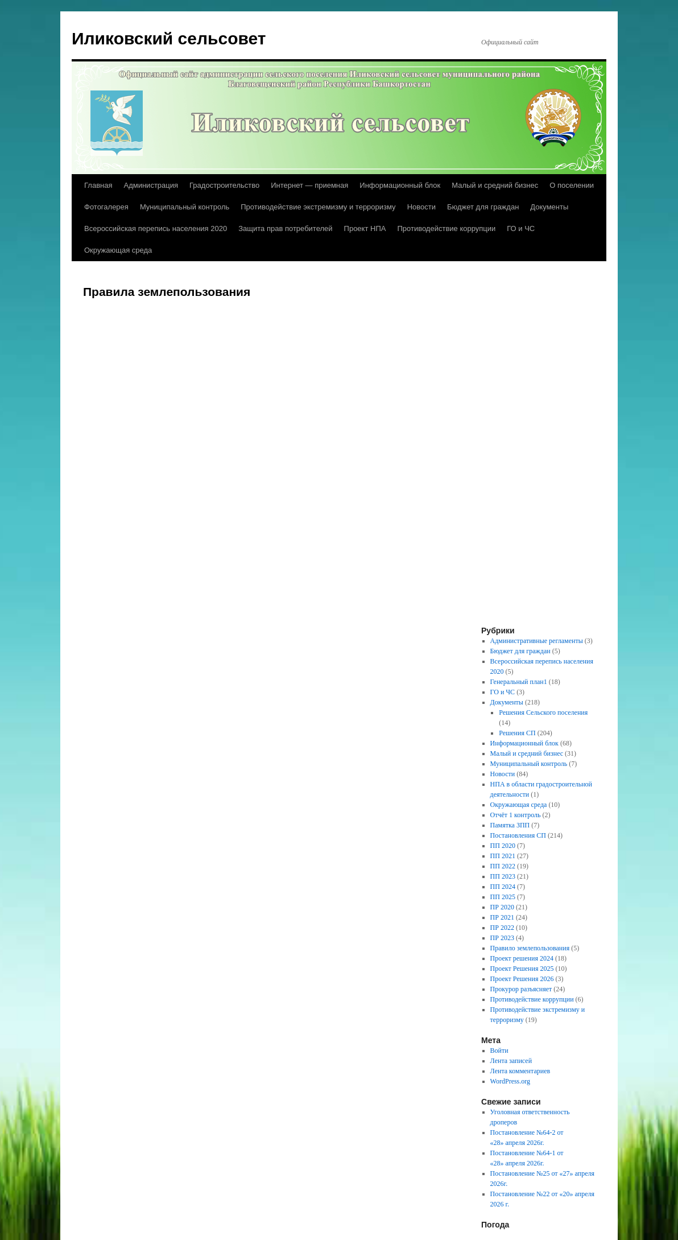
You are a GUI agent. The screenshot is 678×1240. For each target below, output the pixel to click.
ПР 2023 (502, 938)
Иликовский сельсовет (169, 38)
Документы (549, 207)
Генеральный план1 (518, 682)
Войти (499, 1050)
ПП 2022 (502, 866)
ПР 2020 (502, 907)
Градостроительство (224, 185)
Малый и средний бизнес (495, 185)
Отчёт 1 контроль (515, 815)
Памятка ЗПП (510, 825)
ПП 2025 (502, 897)
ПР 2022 (502, 928)
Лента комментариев (520, 1071)
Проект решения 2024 (521, 958)
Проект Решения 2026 (522, 979)
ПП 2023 (502, 876)
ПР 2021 (502, 917)
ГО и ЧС (521, 228)
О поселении (571, 185)
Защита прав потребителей (285, 228)
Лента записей (511, 1061)
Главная (98, 185)
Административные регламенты (536, 641)
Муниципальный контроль (184, 207)
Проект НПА (365, 228)
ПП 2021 (502, 856)
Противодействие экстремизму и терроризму (318, 207)
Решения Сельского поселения (543, 712)
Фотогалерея (106, 207)
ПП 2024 (502, 887)
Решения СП (517, 733)
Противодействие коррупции (446, 228)
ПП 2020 (502, 846)
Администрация (150, 185)
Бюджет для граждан (483, 207)
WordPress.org (510, 1081)
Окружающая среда (118, 250)
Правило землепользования (530, 948)
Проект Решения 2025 (522, 969)
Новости (421, 207)
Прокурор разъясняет (521, 989)
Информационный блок (399, 185)
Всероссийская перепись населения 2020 (155, 228)
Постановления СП (518, 835)
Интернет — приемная (309, 185)
